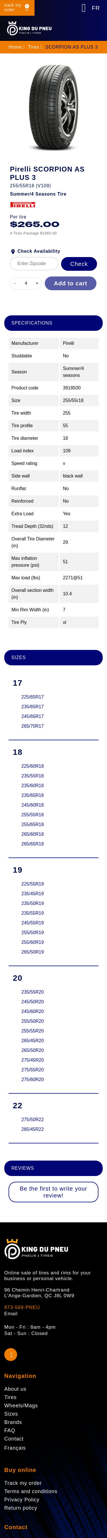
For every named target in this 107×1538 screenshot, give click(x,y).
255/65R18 (32, 824)
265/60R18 (32, 834)
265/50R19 (32, 952)
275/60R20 (32, 1079)
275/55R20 (32, 1069)
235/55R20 (32, 992)
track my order (12, 7)
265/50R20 (32, 1050)
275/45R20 (32, 1060)
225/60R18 (32, 766)
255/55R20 (32, 1030)
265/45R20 (32, 1040)
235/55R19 (32, 913)
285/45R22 (32, 1129)
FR (96, 8)
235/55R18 (32, 775)
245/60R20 (32, 1011)
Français (15, 1448)
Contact (15, 1527)
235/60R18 (32, 785)
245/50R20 (32, 1001)
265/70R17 (32, 726)
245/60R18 (32, 805)
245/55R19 (32, 922)
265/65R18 (32, 843)
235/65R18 (32, 795)
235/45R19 (32, 893)
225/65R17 (32, 697)
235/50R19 (32, 903)
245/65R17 (32, 716)
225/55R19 (32, 884)
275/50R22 (32, 1119)
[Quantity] (26, 283)
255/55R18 (32, 814)
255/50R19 (32, 932)
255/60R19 (32, 942)
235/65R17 (32, 706)
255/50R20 (32, 1021)
